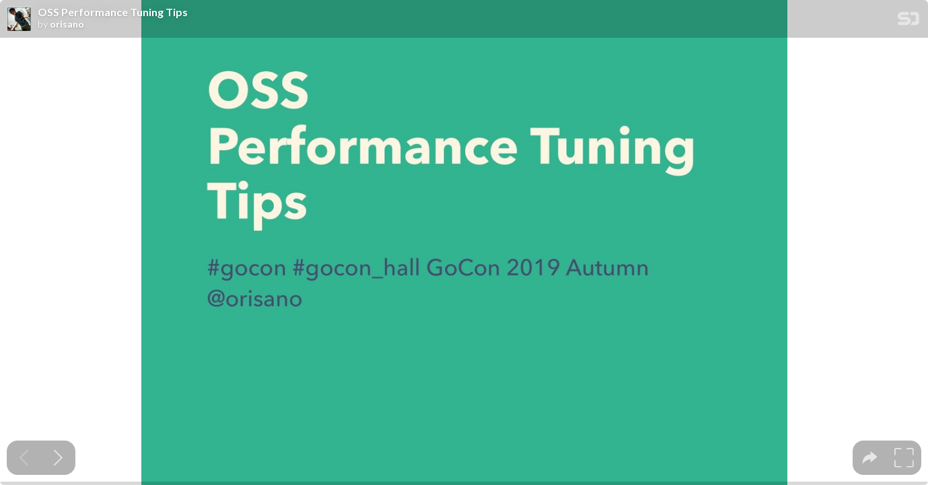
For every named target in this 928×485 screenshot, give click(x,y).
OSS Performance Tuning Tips (113, 12)
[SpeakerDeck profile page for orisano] (19, 19)
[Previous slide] (24, 458)
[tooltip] (870, 458)
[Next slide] (58, 458)
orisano (67, 24)
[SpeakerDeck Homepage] (908, 21)
